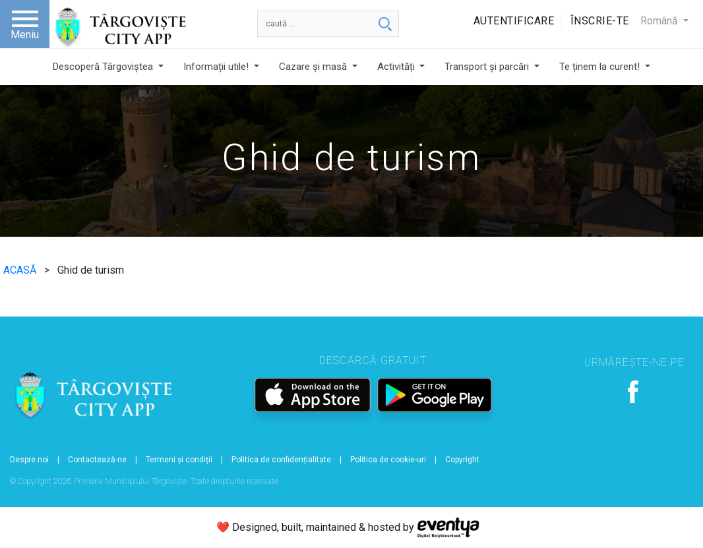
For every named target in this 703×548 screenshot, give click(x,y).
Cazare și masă (314, 67)
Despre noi (29, 459)
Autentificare (514, 21)
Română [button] (660, 21)
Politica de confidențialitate (281, 459)
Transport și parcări (488, 67)
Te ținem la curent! (600, 67)
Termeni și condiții (179, 459)
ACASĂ (21, 270)
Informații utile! (217, 67)
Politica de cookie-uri (388, 459)
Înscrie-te (599, 21)
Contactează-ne (97, 459)
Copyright (462, 459)
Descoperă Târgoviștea (104, 67)
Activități (397, 67)
